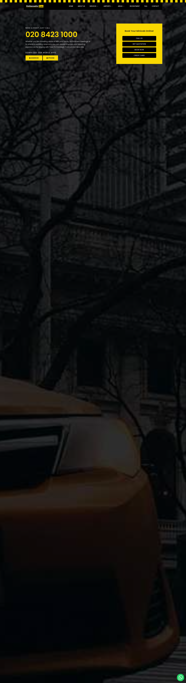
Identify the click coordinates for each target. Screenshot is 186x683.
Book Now (139, 49)
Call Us (139, 38)
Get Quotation (139, 44)
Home (71, 6)
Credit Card (139, 55)
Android (34, 58)
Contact (155, 6)
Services (93, 6)
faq (145, 6)
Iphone (50, 58)
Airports (107, 6)
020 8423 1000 (51, 34)
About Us (81, 6)
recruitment (135, 6)
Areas (120, 6)
